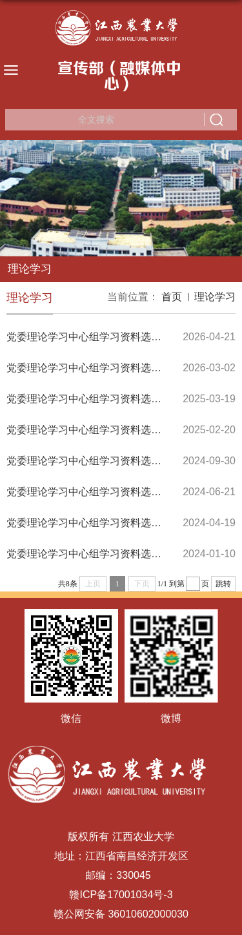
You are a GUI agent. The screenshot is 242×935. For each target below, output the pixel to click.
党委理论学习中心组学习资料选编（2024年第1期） (124, 553)
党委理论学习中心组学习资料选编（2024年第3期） (124, 491)
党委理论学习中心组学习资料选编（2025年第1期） (124, 429)
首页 (171, 296)
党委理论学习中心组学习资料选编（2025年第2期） (124, 398)
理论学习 (215, 296)
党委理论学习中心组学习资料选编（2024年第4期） (124, 460)
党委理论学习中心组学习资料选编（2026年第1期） (124, 367)
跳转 (223, 583)
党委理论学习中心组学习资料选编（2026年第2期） (124, 336)
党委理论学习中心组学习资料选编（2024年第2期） (124, 522)
